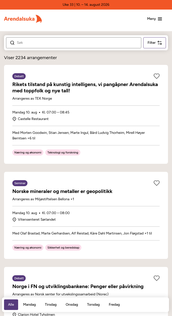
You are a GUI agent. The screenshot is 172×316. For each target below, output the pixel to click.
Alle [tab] (11, 304)
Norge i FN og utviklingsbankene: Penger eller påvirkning (78, 286)
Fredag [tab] (114, 304)
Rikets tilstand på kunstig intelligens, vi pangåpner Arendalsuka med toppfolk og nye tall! (85, 87)
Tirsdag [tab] (50, 304)
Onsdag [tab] (72, 304)
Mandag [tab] (29, 304)
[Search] (77, 43)
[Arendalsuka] (23, 19)
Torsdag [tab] (93, 304)
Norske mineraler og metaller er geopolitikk (62, 191)
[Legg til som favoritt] (157, 76)
